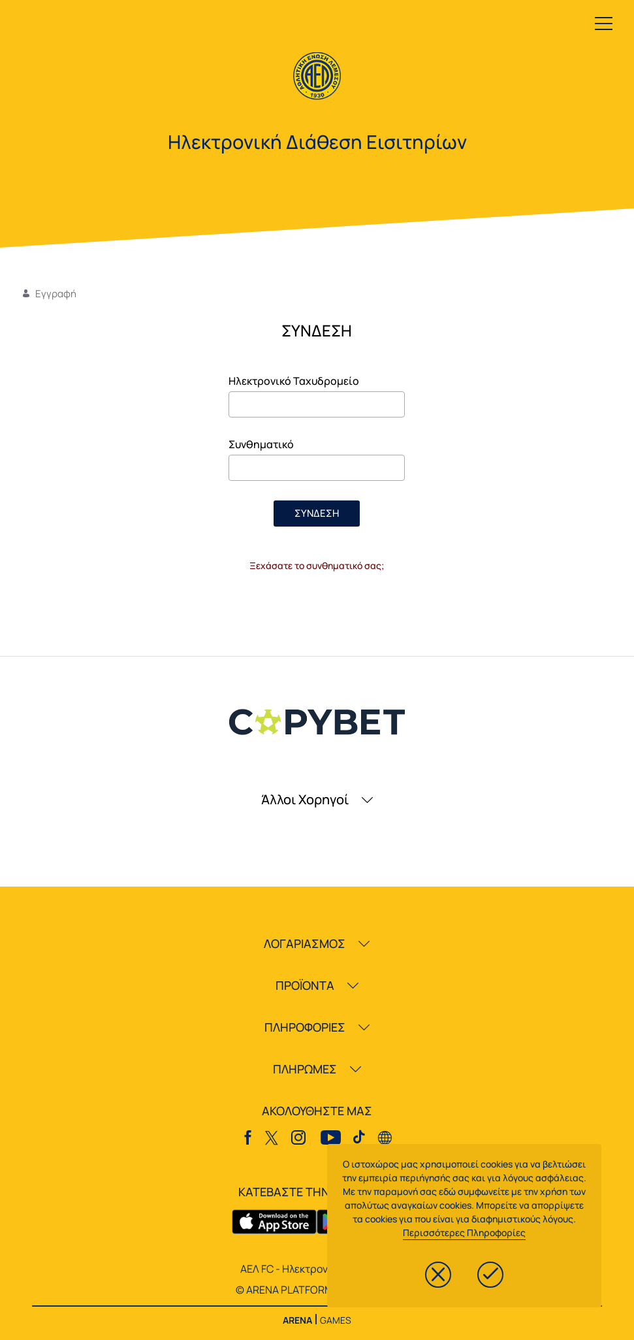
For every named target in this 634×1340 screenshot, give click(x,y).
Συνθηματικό (261, 444)
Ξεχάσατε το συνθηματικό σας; (316, 565)
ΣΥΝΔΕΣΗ (316, 513)
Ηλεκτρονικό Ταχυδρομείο (294, 381)
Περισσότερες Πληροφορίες (464, 1232)
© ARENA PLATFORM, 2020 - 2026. (317, 1290)
